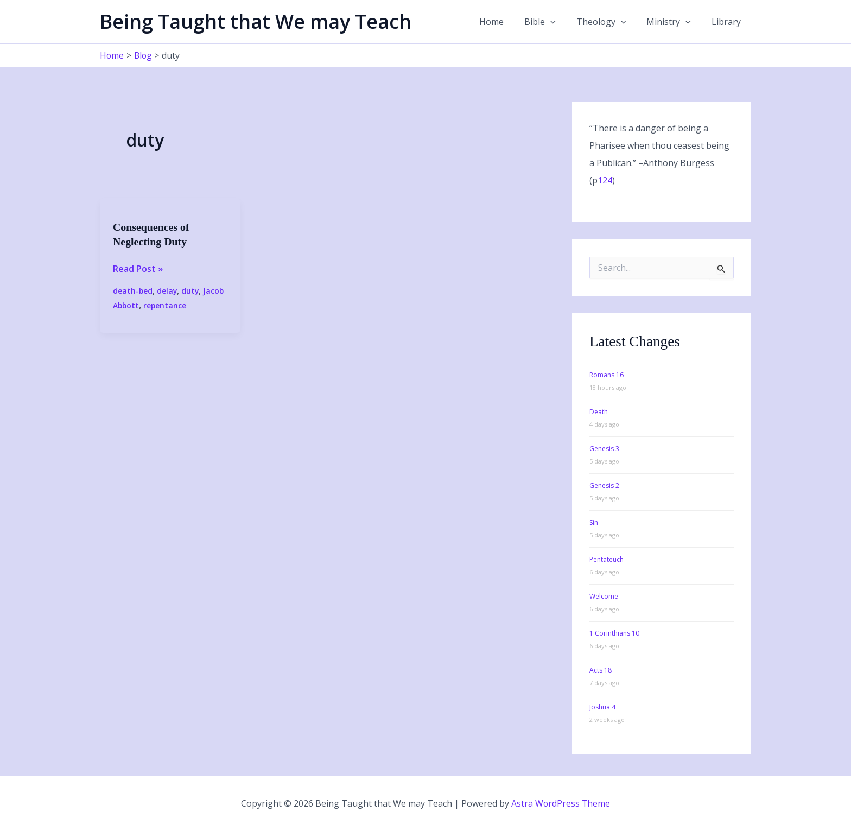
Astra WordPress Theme (561, 803)
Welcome (603, 595)
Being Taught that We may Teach (255, 21)
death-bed (133, 289)
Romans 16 (606, 374)
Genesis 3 (604, 448)
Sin (593, 522)
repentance (166, 304)
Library (727, 22)
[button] (561, 21)
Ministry (673, 21)
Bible (551, 21)
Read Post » (138, 268)
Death (598, 411)
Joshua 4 (602, 706)
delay (167, 289)
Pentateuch (606, 558)
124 (605, 180)
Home (506, 22)
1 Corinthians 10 (614, 632)
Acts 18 (600, 669)
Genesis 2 (604, 485)
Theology (609, 21)
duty (191, 289)
